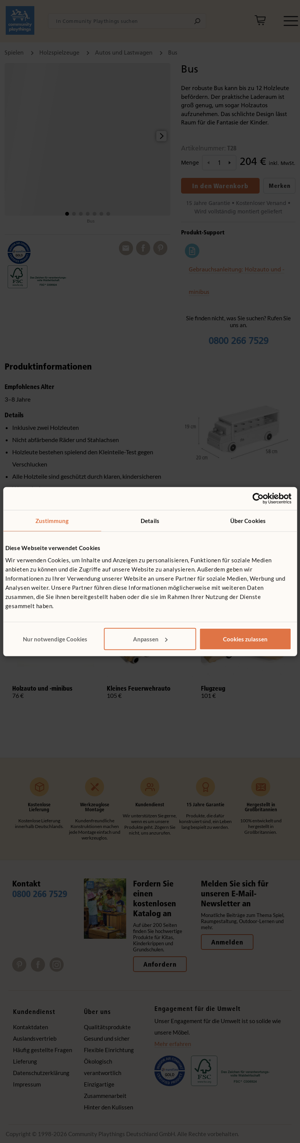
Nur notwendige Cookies (55, 638)
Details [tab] (150, 520)
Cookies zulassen (245, 638)
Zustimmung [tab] (52, 520)
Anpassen (150, 638)
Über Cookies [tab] (248, 520)
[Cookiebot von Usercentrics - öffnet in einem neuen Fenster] (258, 498)
